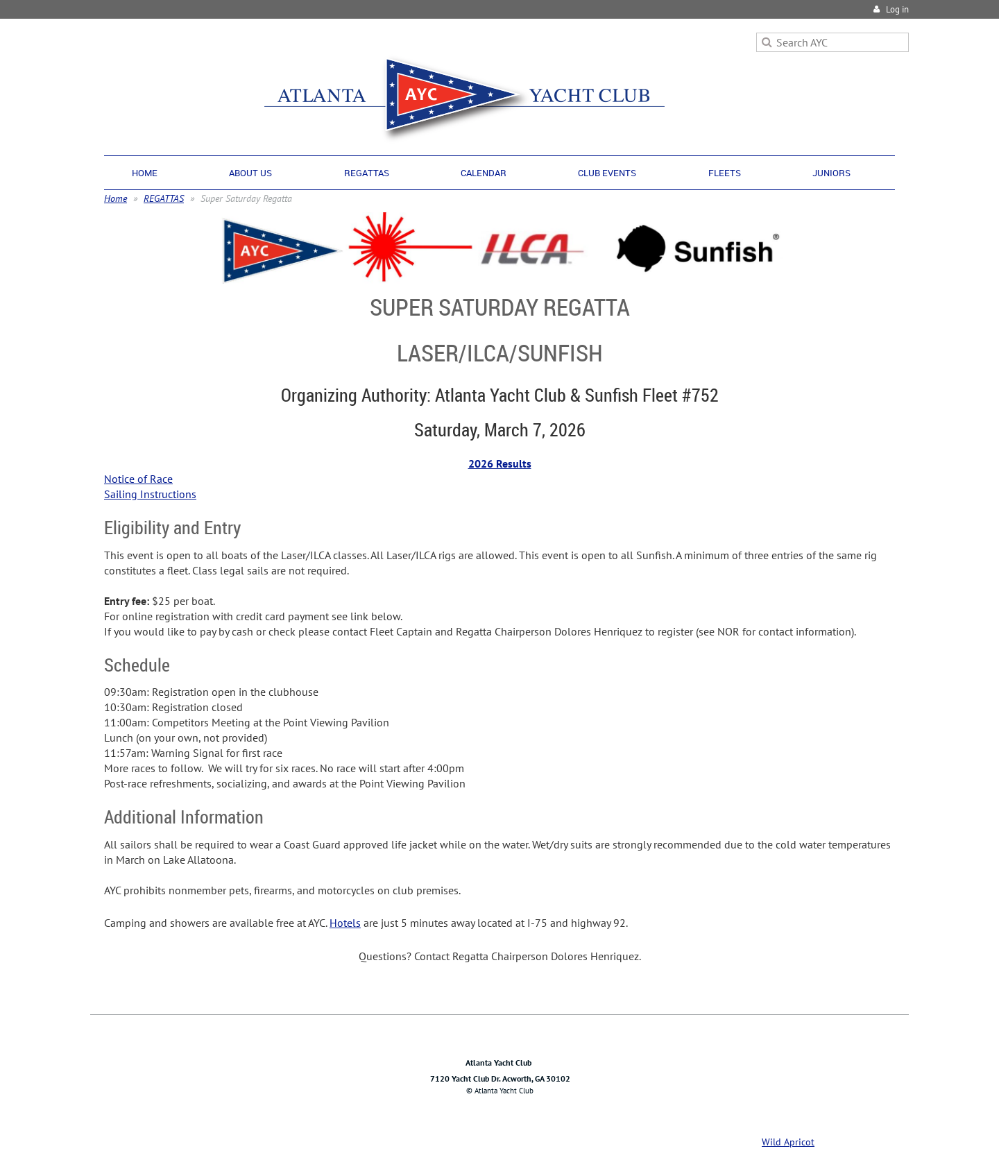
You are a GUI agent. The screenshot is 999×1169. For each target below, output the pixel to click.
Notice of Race (138, 479)
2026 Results (499, 463)
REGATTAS (164, 198)
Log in (897, 9)
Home (115, 198)
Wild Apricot (788, 1142)
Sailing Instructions (150, 494)
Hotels (345, 923)
